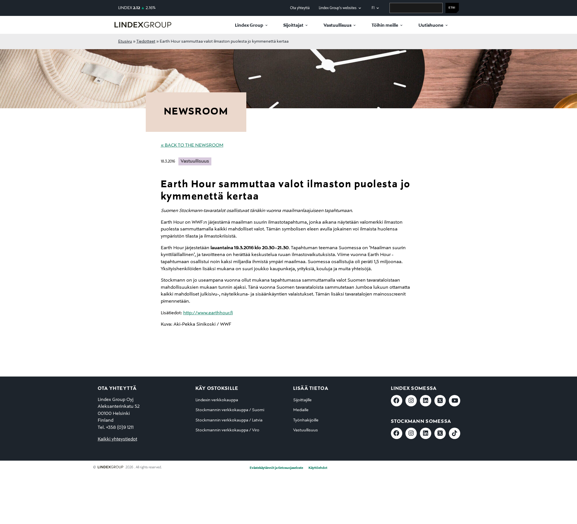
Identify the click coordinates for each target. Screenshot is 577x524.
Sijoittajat (293, 25)
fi (373, 8)
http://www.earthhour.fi (208, 313)
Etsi (452, 7)
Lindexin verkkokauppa (216, 400)
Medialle (301, 410)
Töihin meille (385, 25)
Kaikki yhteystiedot (117, 439)
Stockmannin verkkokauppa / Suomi (229, 410)
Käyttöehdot (318, 468)
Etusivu (125, 41)
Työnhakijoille (305, 420)
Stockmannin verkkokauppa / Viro (227, 430)
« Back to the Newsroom (192, 145)
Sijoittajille (302, 400)
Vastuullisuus (337, 25)
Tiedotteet (145, 41)
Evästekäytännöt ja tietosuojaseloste (276, 468)
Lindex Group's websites (338, 8)
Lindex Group (249, 25)
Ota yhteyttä (300, 8)
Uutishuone (430, 25)
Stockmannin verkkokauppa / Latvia (229, 420)
